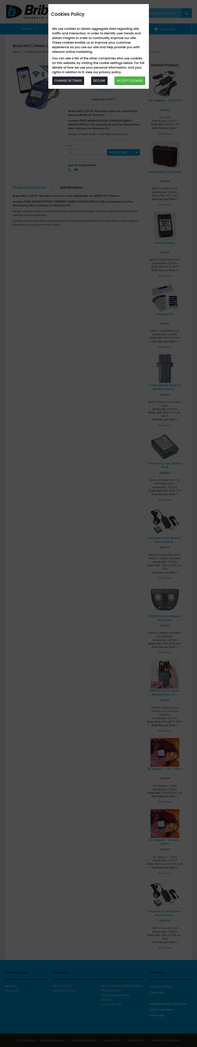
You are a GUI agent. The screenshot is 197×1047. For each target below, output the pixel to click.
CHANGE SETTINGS (68, 80)
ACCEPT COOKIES (130, 80)
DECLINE (99, 80)
